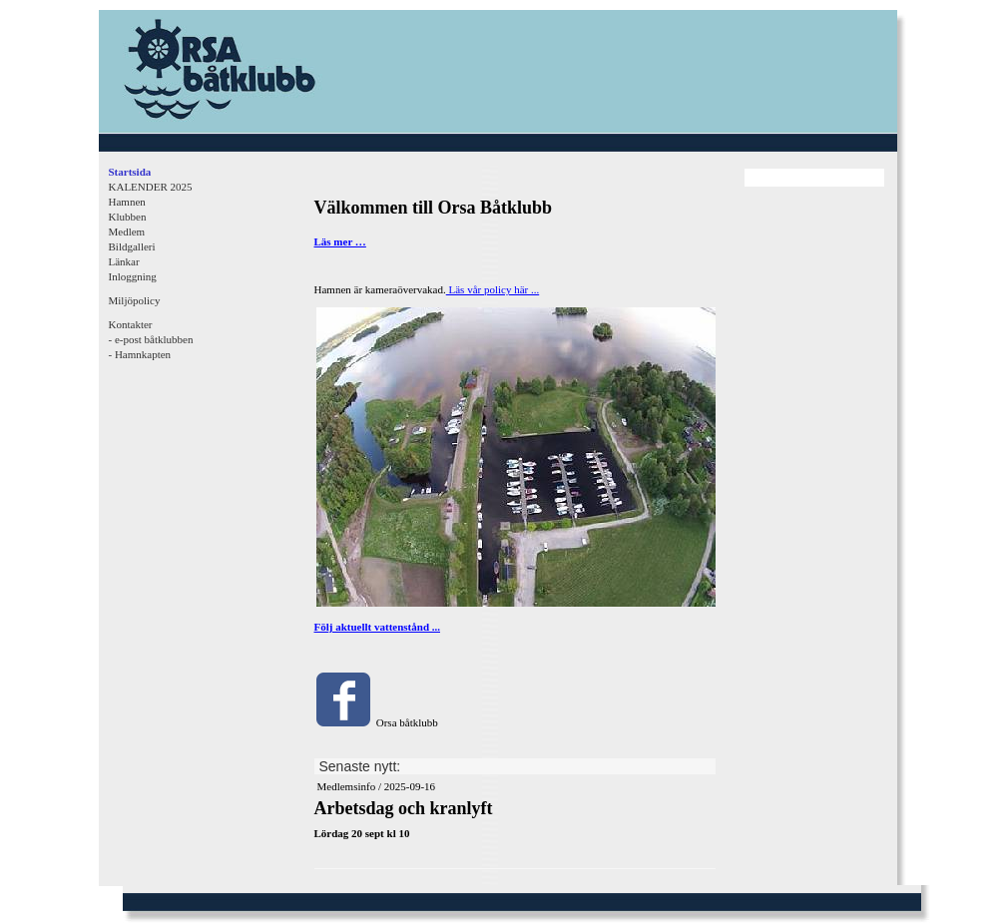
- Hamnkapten (140, 354)
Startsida (130, 172)
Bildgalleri (132, 246)
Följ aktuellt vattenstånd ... (377, 627)
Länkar (124, 261)
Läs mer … (340, 241)
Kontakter (131, 324)
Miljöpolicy (135, 300)
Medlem (127, 231)
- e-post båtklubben (151, 339)
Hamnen (127, 202)
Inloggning (133, 276)
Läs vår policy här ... (492, 289)
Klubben (128, 217)
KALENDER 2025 (151, 187)
